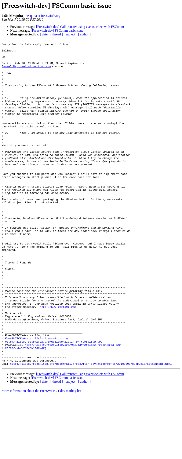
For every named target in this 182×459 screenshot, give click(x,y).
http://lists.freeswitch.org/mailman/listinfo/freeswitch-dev (53, 402)
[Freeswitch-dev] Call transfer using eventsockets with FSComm (80, 26)
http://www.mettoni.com (58, 360)
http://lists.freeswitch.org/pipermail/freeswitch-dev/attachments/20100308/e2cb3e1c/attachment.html (91, 428)
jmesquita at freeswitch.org (42, 16)
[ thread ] (56, 34)
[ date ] (45, 34)
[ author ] (84, 34)
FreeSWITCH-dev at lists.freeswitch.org (36, 398)
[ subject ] (70, 34)
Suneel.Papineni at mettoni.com (26, 71)
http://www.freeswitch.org (25, 409)
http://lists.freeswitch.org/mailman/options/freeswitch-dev (72, 405)
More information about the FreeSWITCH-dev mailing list (41, 455)
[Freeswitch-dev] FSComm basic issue (57, 30)
